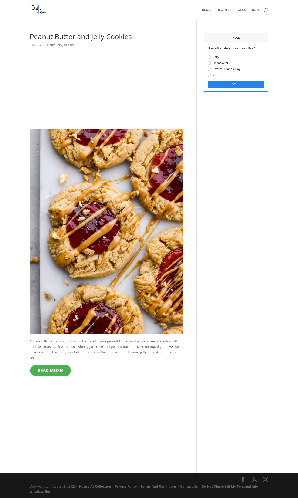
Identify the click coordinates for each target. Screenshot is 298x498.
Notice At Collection (95, 486)
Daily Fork (54, 45)
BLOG (206, 10)
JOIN (255, 10)
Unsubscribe (40, 491)
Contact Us (189, 486)
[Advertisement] (106, 94)
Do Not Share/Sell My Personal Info (230, 486)
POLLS (241, 10)
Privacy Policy (126, 486)
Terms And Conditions (158, 486)
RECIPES (223, 10)
